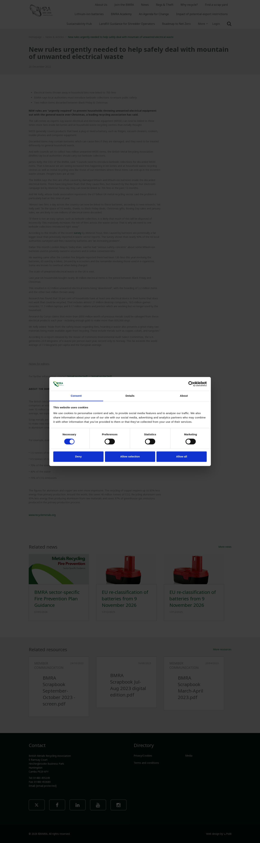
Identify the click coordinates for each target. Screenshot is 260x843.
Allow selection (130, 456)
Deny (78, 456)
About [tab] (184, 395)
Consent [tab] (76, 395)
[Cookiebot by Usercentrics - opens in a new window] (191, 384)
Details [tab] (130, 395)
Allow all (181, 456)
